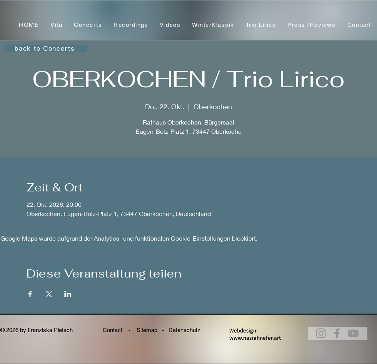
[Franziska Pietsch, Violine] (337, 333)
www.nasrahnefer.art (255, 337)
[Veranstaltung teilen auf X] (49, 294)
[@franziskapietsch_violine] (353, 333)
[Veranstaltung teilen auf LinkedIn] (68, 294)
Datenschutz (187, 330)
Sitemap (147, 330)
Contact (113, 330)
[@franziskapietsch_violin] (320, 333)
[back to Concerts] (45, 48)
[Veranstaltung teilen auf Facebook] (30, 294)
